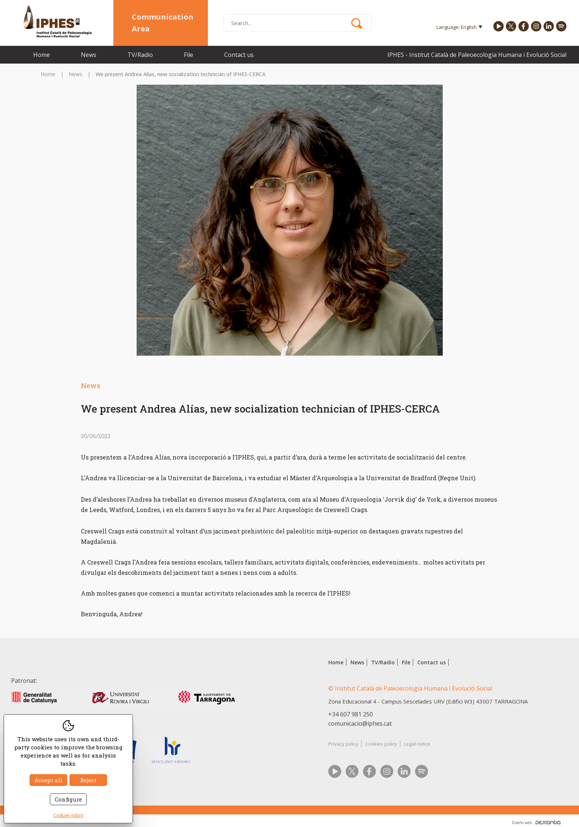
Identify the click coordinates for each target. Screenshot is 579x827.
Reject (88, 780)
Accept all (48, 780)
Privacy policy (343, 743)
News (88, 55)
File (188, 55)
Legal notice (417, 743)
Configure (68, 799)
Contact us (239, 55)
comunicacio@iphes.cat (360, 723)
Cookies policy (381, 743)
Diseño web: (536, 822)
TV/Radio (140, 55)
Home (41, 55)
